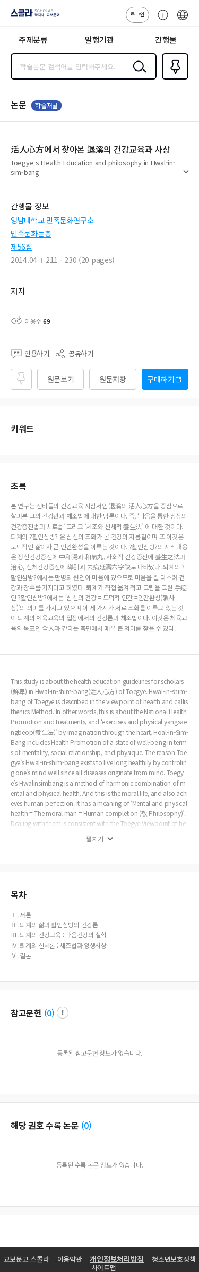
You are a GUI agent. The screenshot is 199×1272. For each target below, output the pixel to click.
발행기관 (99, 39)
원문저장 (112, 379)
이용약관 (69, 1259)
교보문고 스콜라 (26, 1259)
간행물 (166, 39)
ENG (182, 20)
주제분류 (33, 39)
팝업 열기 (62, 1013)
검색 (137, 74)
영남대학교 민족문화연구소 (52, 220)
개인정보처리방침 (117, 1258)
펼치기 (186, 176)
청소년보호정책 (173, 1259)
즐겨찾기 (173, 78)
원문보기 (60, 379)
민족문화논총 (31, 233)
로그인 (137, 14)
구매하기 (160, 379)
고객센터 (160, 20)
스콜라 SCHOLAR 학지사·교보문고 (32, 16)
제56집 (21, 246)
